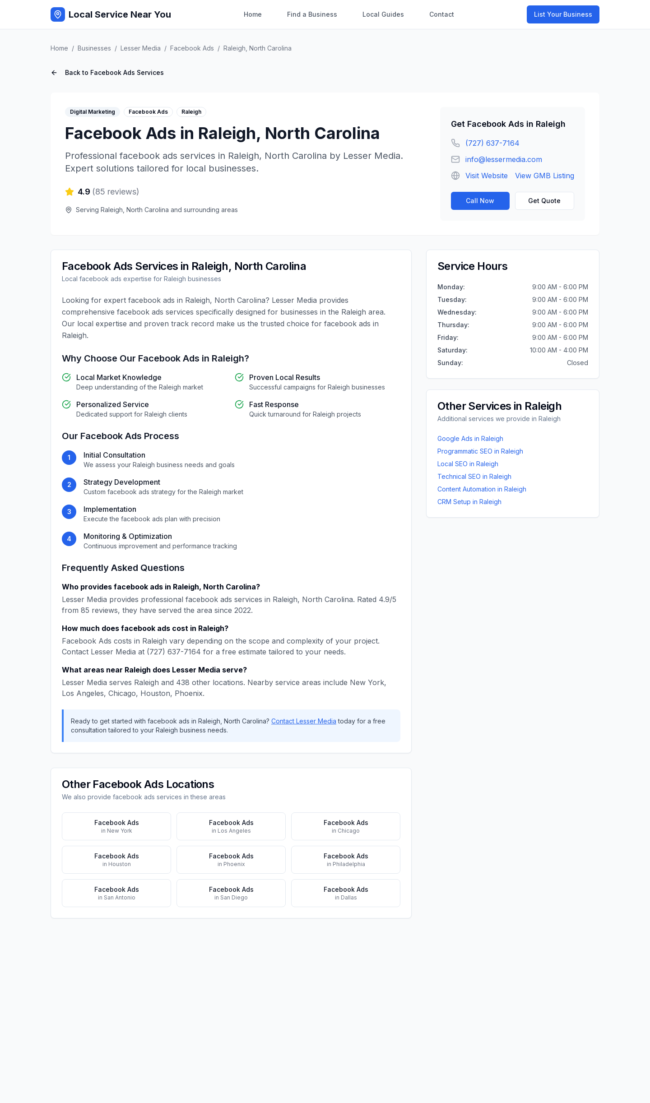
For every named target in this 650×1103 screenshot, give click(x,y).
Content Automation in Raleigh (481, 489)
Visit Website (486, 175)
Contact (441, 14)
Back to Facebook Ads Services (107, 72)
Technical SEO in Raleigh (474, 476)
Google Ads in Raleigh (470, 438)
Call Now (480, 200)
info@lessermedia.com (503, 159)
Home (253, 14)
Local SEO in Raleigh (467, 464)
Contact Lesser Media (303, 721)
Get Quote (544, 200)
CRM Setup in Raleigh (469, 501)
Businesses (94, 48)
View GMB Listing (544, 175)
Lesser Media (141, 48)
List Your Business (563, 14)
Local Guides (383, 14)
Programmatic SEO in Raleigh (480, 451)
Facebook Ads (192, 48)
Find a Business (312, 14)
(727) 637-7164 (492, 143)
